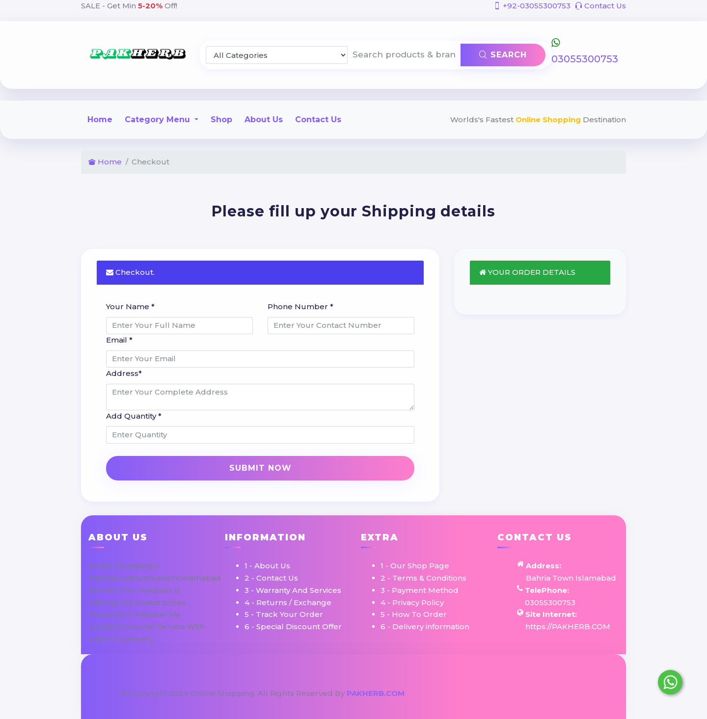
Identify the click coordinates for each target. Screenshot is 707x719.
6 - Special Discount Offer (293, 626)
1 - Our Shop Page (415, 565)
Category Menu (158, 119)
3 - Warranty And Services (293, 590)
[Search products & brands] (404, 55)
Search (503, 54)
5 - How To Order (414, 614)
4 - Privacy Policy (412, 602)
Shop (221, 119)
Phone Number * (300, 306)
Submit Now (260, 468)
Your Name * (130, 306)
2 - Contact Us (271, 578)
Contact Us (600, 5)
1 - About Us (267, 565)
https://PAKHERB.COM (567, 626)
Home (99, 119)
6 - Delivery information (425, 626)
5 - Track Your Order (284, 614)
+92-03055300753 (532, 5)
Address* (124, 373)
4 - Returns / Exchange (288, 602)
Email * (119, 340)
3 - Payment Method (420, 590)
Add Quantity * (134, 416)
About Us (264, 119)
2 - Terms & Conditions (423, 578)
